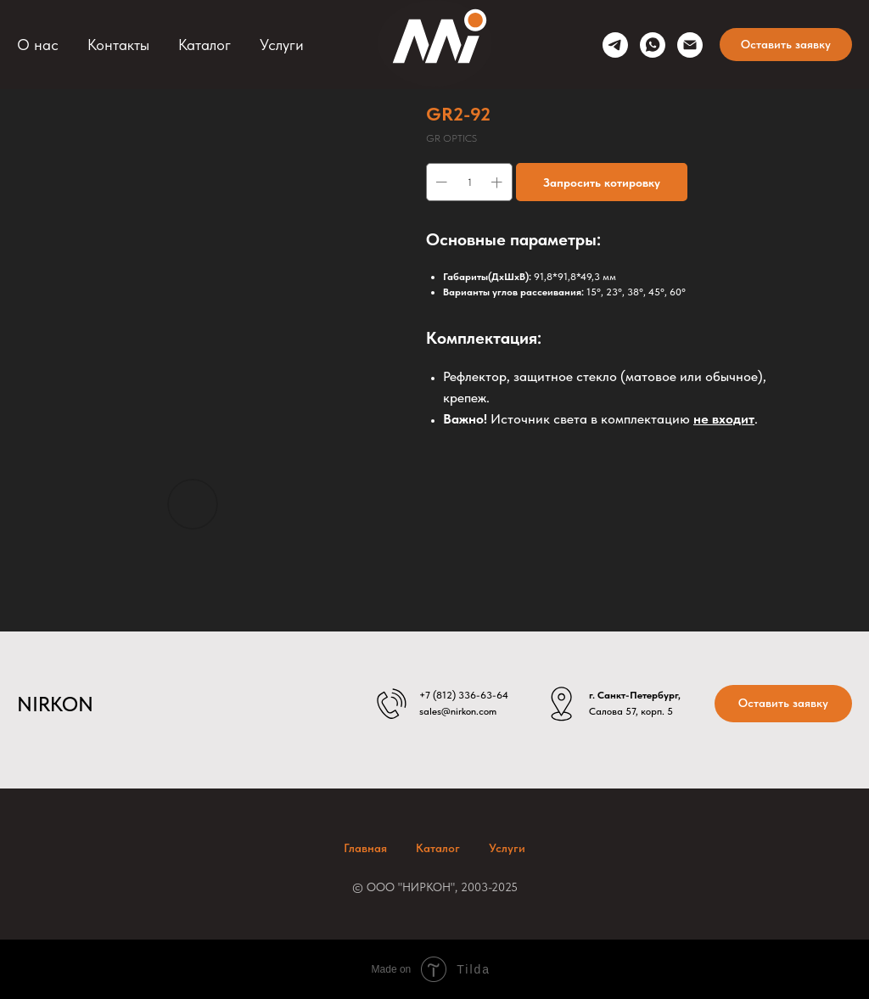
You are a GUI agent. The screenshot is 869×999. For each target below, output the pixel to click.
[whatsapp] (652, 45)
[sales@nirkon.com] (690, 45)
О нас (38, 44)
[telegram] (615, 45)
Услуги (282, 44)
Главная (365, 848)
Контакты (118, 44)
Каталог (204, 44)
